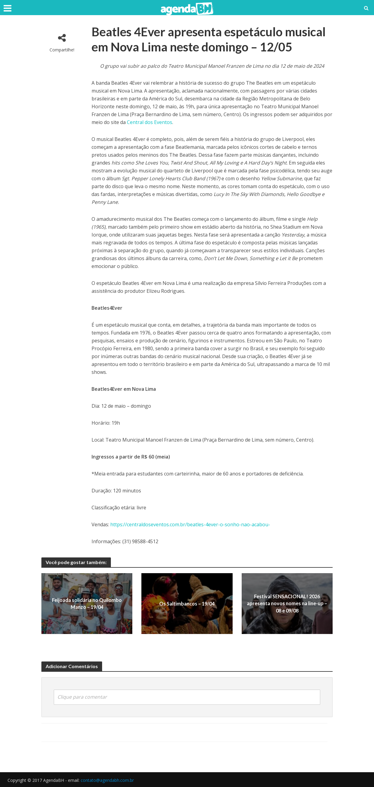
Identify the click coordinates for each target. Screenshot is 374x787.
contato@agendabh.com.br (107, 779)
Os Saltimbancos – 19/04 (186, 603)
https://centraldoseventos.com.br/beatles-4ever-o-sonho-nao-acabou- (190, 524)
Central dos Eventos (149, 122)
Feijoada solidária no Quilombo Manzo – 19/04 (87, 603)
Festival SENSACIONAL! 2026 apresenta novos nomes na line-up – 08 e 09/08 (287, 603)
